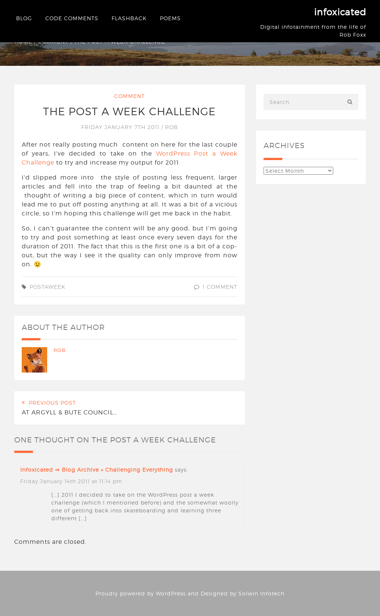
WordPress (171, 593)
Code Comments (71, 18)
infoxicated (340, 12)
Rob (171, 127)
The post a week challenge (129, 111)
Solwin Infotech (261, 593)
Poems (170, 18)
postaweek (48, 287)
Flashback (129, 18)
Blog (24, 18)
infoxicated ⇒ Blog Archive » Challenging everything (96, 469)
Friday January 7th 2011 (121, 127)
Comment (129, 96)
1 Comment (220, 287)
